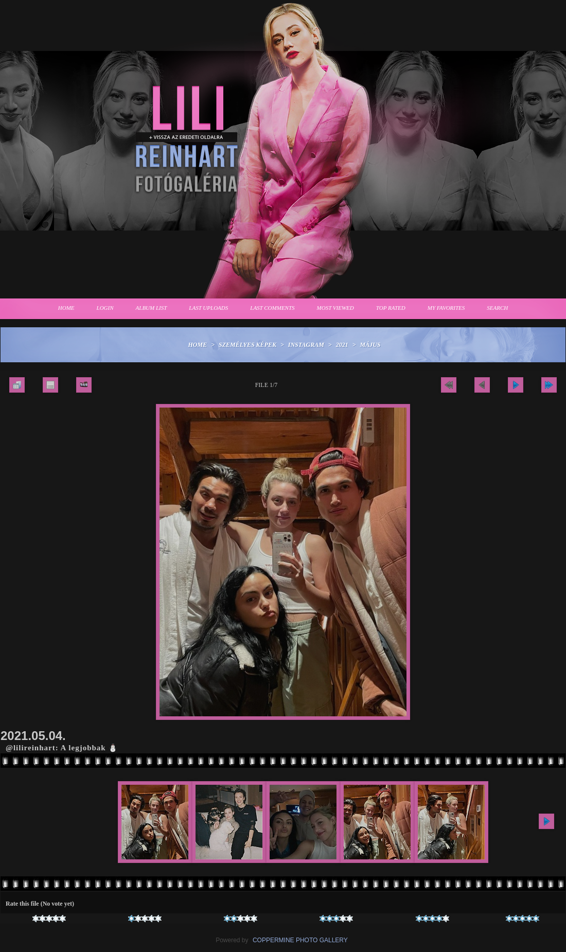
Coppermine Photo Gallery (300, 940)
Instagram (306, 344)
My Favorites (446, 308)
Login (105, 308)
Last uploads (208, 308)
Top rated (390, 308)
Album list (151, 308)
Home (66, 308)
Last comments (272, 308)
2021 (342, 344)
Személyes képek (247, 344)
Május (370, 344)
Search (497, 308)
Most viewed (335, 308)
